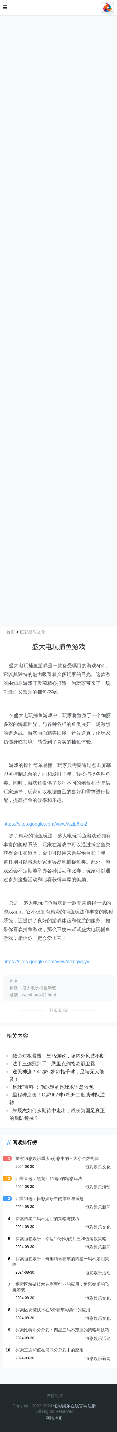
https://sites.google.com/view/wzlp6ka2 (45, 823)
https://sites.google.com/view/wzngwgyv (46, 961)
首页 (10, 632)
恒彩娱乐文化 (32, 632)
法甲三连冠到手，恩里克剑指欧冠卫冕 (53, 1063)
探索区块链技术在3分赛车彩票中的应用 (52, 1309)
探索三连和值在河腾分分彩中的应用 (49, 1349)
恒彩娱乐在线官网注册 (74, 1405)
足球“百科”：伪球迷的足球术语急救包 (53, 1087)
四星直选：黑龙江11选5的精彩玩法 (48, 1178)
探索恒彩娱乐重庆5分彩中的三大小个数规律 (57, 1158)
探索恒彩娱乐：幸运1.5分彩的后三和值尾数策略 (60, 1238)
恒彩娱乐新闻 (98, 1207)
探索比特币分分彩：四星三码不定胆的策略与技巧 (62, 1329)
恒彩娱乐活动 (98, 1187)
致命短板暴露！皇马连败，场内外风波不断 (58, 1055)
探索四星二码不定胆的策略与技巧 (47, 1218)
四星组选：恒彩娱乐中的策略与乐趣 (49, 1198)
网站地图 (54, 1418)
